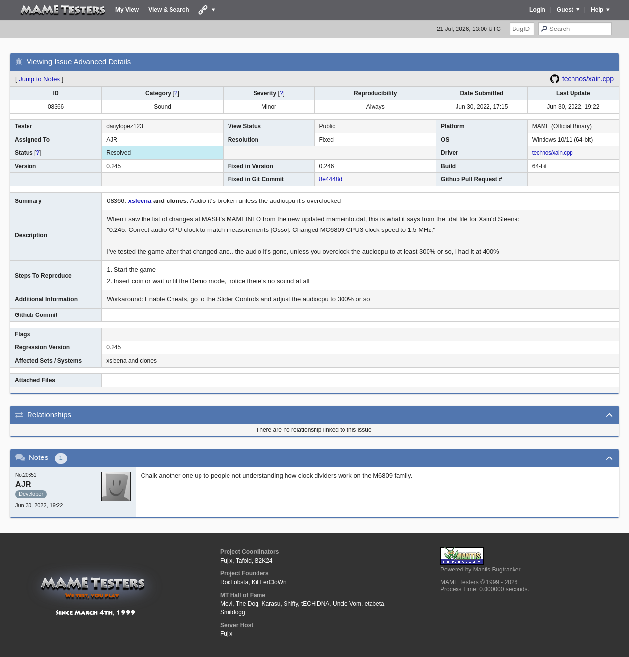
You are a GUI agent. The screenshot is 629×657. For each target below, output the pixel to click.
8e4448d (330, 179)
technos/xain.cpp (588, 79)
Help (597, 9)
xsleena (140, 200)
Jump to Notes (39, 79)
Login (537, 9)
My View (127, 9)
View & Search (168, 9)
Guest (565, 9)
